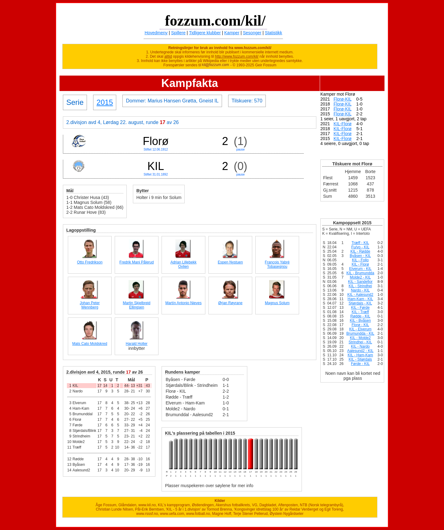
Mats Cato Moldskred (89, 344)
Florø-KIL (343, 99)
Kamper (231, 32)
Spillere (178, 32)
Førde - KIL (360, 364)
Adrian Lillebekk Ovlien (184, 264)
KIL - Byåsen (360, 320)
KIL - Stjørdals (360, 359)
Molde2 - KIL (360, 277)
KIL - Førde (360, 307)
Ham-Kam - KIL (360, 299)
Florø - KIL (360, 325)
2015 (105, 102)
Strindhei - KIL (360, 342)
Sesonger (252, 32)
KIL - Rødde (360, 251)
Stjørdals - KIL (360, 303)
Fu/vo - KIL (360, 247)
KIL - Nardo (360, 346)
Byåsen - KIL (360, 256)
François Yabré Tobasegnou (277, 264)
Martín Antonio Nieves (183, 303)
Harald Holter (137, 344)
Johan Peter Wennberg (90, 305)
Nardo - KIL (360, 290)
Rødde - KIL (360, 316)
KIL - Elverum (360, 329)
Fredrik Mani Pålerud (136, 262)
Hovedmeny (156, 32)
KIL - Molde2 (360, 338)
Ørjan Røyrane (230, 303)
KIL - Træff (360, 312)
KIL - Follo (360, 260)
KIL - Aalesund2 (360, 294)
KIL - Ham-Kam (360, 355)
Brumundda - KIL (360, 333)
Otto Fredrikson (90, 262)
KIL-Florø (343, 123)
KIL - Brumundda (360, 273)
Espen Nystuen (230, 262)
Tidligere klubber (205, 32)
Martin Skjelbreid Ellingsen (136, 305)
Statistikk (273, 32)
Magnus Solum (277, 303)
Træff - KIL (360, 243)
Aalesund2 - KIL (360, 351)
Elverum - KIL (360, 269)
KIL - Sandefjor (360, 281)
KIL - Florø (360, 264)
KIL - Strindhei (360, 286)
